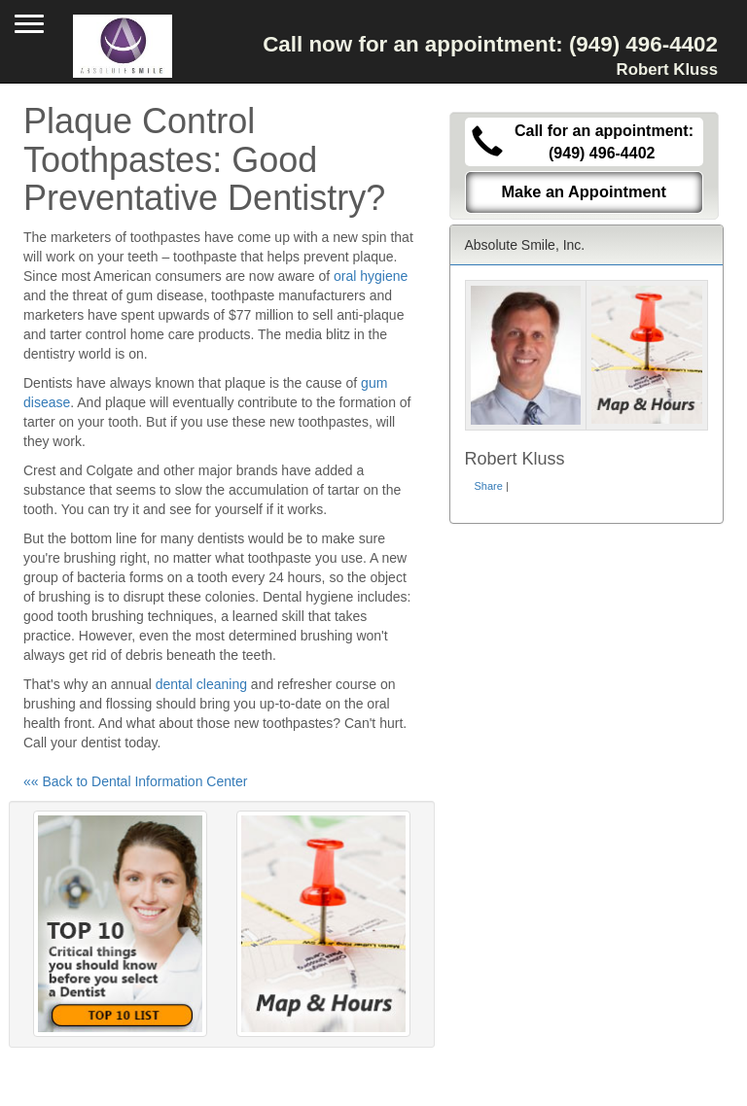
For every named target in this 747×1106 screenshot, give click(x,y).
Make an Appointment (583, 191)
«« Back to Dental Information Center (135, 781)
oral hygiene (371, 276)
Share (489, 486)
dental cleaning (201, 684)
